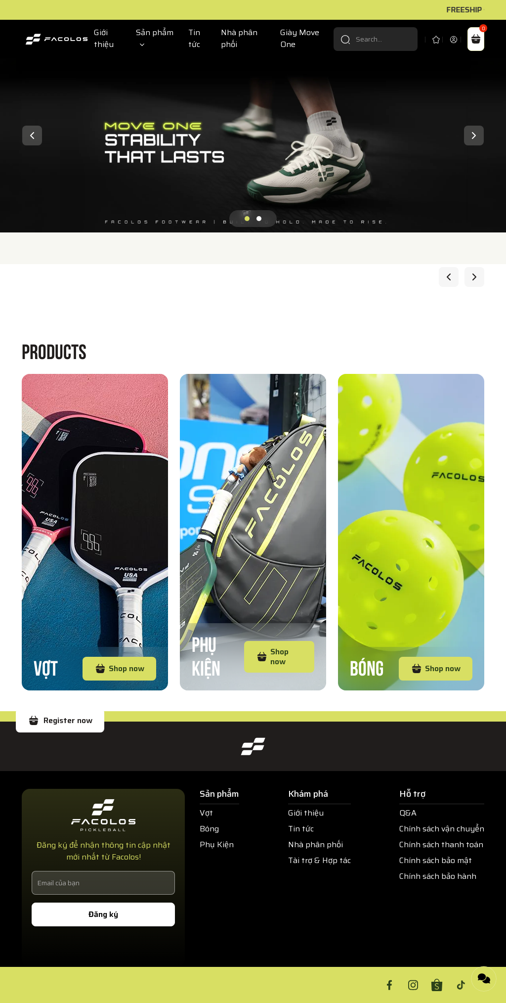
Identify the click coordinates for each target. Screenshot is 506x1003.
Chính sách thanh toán (441, 844)
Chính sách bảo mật (435, 860)
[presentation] (32, 135)
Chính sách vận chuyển (441, 828)
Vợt (46, 666)
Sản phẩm (154, 33)
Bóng (366, 666)
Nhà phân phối (239, 38)
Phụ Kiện (206, 655)
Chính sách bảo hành (437, 876)
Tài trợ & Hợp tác (319, 860)
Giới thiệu (104, 38)
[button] (247, 219)
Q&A (408, 813)
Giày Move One (299, 38)
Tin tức (194, 38)
